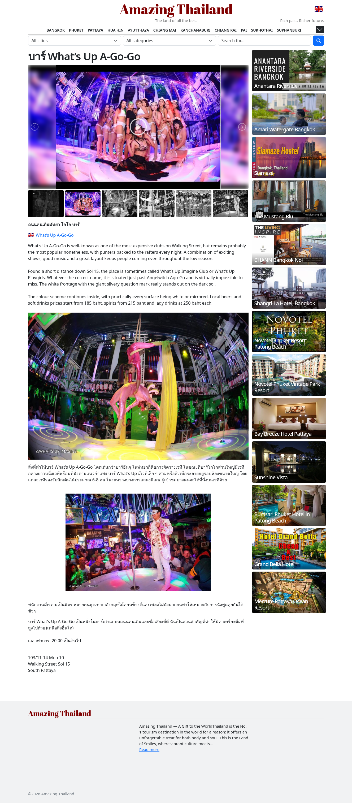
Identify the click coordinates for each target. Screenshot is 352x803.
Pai (244, 30)
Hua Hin (115, 30)
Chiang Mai (164, 30)
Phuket (76, 30)
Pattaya (95, 30)
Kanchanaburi (195, 30)
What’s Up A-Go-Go (51, 235)
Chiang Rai (226, 30)
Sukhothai (262, 30)
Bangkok (55, 30)
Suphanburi (289, 30)
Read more (149, 749)
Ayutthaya (138, 30)
